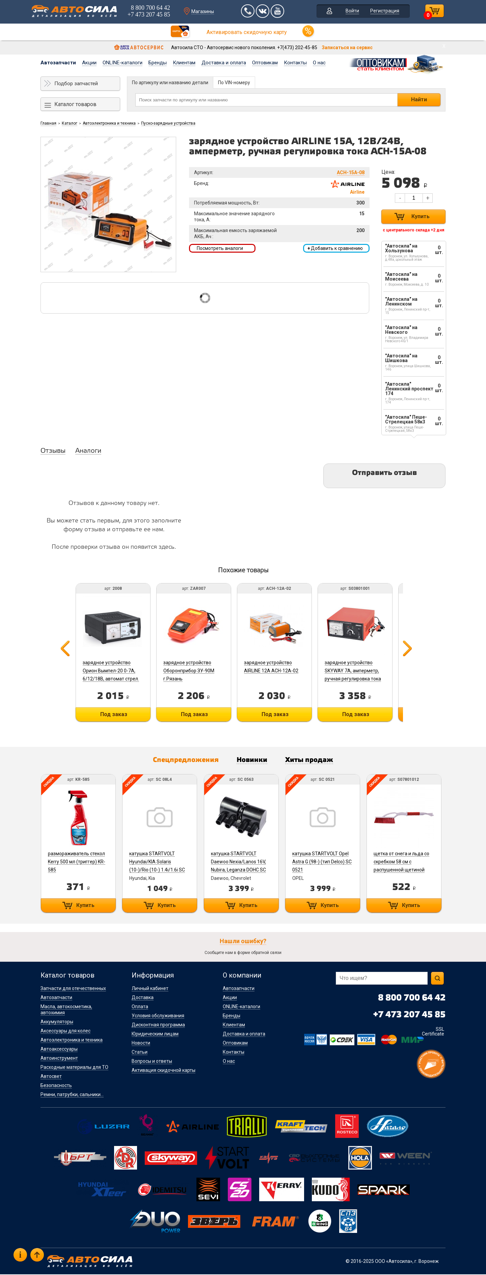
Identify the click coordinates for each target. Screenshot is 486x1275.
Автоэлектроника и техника (109, 123)
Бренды (157, 63)
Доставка (143, 998)
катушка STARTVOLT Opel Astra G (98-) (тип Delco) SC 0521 (324, 862)
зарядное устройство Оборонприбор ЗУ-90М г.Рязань (189, 670)
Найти (419, 99)
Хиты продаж (313, 760)
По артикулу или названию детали (170, 82)
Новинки (252, 760)
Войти (350, 11)
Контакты (295, 63)
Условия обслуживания (158, 1016)
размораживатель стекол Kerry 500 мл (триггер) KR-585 (76, 862)
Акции (89, 63)
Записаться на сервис (347, 47)
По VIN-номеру (234, 82)
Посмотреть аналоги (220, 248)
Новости (141, 1043)
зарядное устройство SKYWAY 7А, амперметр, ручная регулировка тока (357, 670)
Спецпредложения (182, 760)
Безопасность (56, 1086)
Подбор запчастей (76, 84)
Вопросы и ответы (152, 1061)
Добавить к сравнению (335, 248)
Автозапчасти (58, 63)
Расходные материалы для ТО (74, 1068)
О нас (319, 63)
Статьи (139, 1052)
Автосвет (51, 1077)
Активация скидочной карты (163, 1071)
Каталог (69, 123)
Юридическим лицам (155, 1034)
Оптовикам (265, 63)
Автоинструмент (59, 1058)
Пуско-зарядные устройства (168, 123)
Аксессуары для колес (65, 1031)
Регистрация (382, 11)
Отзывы (52, 451)
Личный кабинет (150, 989)
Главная (48, 123)
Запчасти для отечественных (73, 989)
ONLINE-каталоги (122, 63)
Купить (420, 216)
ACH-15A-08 (350, 172)
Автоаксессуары (59, 1049)
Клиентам (184, 63)
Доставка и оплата (223, 63)
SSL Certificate (433, 1032)
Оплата (140, 1007)
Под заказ (113, 714)
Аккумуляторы (56, 1022)
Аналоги (88, 451)
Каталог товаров (75, 104)
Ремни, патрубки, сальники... (72, 1095)
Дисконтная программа (158, 1025)
